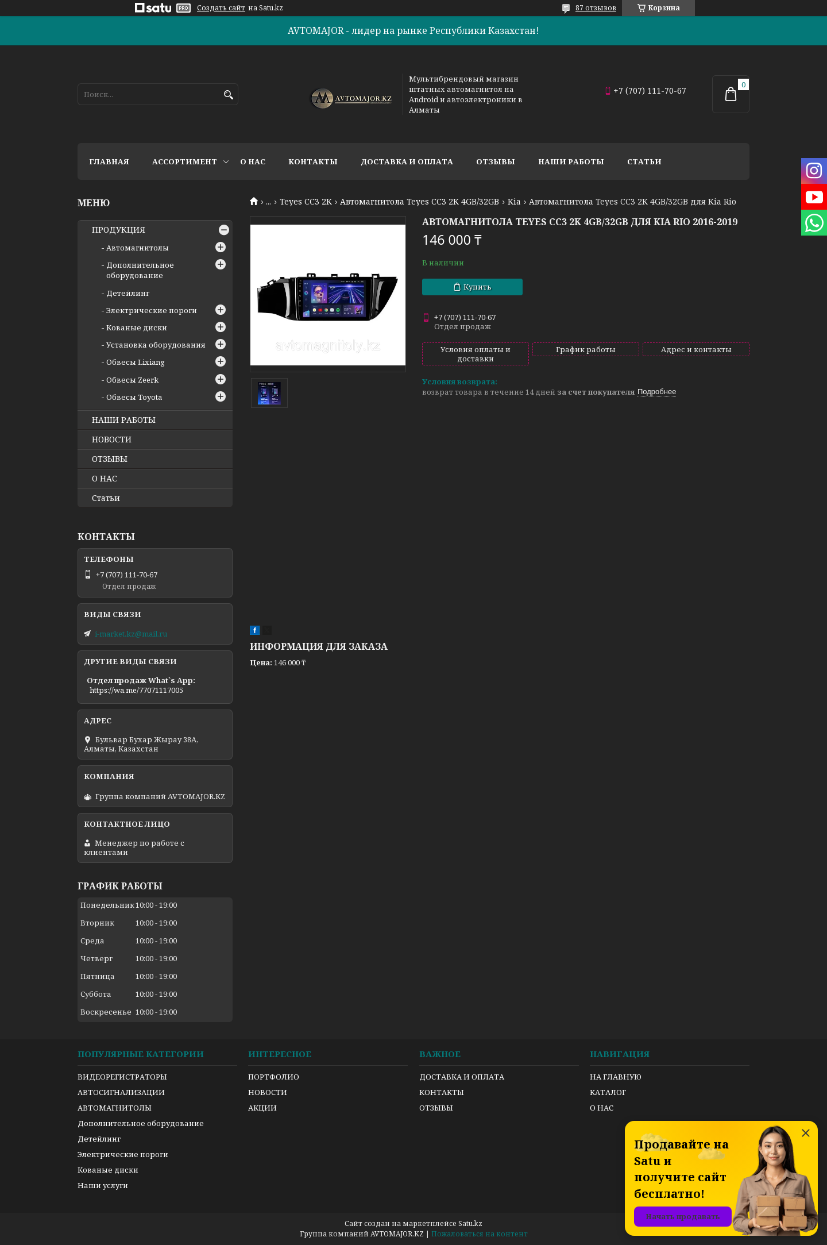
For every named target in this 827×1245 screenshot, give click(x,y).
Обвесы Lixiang (135, 362)
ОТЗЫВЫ (109, 459)
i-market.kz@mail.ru (131, 633)
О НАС (104, 478)
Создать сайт (221, 8)
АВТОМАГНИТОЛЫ (115, 1108)
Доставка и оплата (407, 161)
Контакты (313, 161)
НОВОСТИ (112, 439)
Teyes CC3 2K (306, 201)
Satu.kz (470, 1223)
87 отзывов (595, 8)
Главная (109, 161)
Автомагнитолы (137, 247)
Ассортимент (184, 161)
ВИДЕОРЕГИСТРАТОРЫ (122, 1076)
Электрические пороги (151, 310)
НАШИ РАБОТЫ (124, 420)
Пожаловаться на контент (479, 1234)
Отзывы (495, 161)
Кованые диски (136, 327)
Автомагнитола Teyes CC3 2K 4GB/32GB (419, 201)
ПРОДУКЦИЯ (118, 230)
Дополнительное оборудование (140, 270)
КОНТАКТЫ (441, 1092)
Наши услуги (103, 1185)
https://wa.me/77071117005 (136, 690)
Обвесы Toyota (134, 397)
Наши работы (571, 161)
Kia (514, 201)
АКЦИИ (262, 1108)
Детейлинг (127, 293)
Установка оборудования (156, 345)
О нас (252, 161)
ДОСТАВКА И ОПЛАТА (461, 1076)
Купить (477, 287)
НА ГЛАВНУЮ (615, 1076)
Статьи (644, 161)
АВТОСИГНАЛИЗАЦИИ (121, 1092)
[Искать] (228, 95)
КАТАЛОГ (608, 1092)
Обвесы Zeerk (132, 380)
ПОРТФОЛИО (273, 1076)
